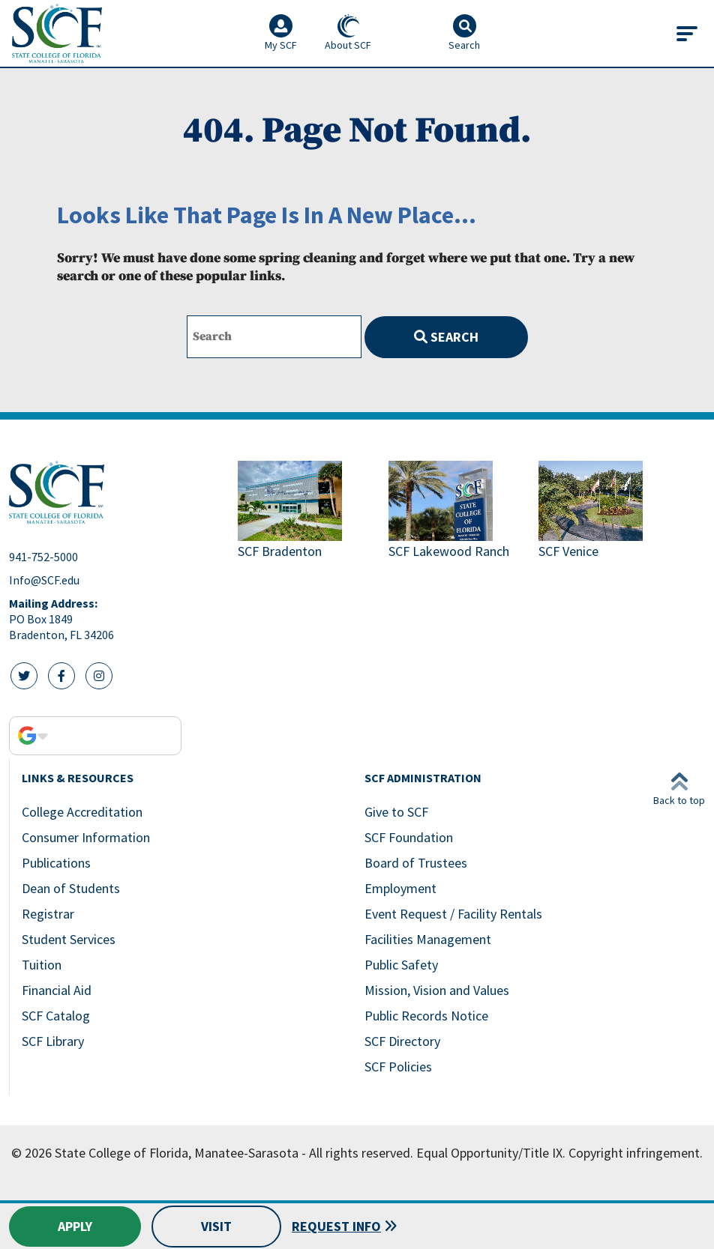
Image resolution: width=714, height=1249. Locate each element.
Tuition (42, 964)
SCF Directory (402, 1041)
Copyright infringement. (635, 1152)
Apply (75, 1226)
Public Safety (401, 964)
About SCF (348, 33)
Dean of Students (71, 888)
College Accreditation (82, 811)
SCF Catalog (56, 1015)
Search (446, 336)
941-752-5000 (43, 556)
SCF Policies (398, 1066)
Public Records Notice (426, 1015)
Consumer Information (86, 837)
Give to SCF (396, 811)
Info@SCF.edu (44, 579)
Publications (56, 862)
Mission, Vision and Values (436, 990)
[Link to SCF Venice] (607, 511)
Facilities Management (427, 939)
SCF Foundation (408, 837)
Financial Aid (57, 990)
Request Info (336, 1226)
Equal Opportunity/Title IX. (491, 1152)
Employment (400, 888)
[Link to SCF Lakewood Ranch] (457, 511)
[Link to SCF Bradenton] (307, 511)
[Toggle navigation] (687, 33)
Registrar (48, 913)
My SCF (281, 33)
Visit (216, 1226)
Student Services (69, 939)
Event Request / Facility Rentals (453, 913)
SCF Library (53, 1041)
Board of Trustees (415, 862)
